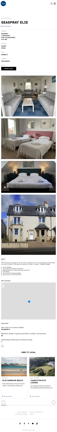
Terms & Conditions (22, 412)
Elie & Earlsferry (6, 26)
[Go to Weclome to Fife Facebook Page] (24, 424)
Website (4, 54)
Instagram (5, 61)
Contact (32, 414)
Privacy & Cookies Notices (36, 412)
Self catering (6, 18)
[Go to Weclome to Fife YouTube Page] (33, 424)
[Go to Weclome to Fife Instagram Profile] (20, 424)
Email (3, 48)
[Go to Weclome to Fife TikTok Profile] (37, 424)
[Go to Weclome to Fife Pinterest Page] (28, 424)
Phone (3, 46)
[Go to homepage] (3, 3)
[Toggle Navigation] (54, 3)
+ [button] (3, 284)
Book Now (9, 68)
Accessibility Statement (21, 414)
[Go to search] (51, 4)
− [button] (3, 287)
